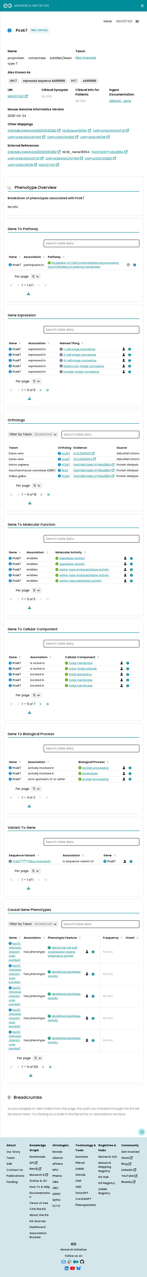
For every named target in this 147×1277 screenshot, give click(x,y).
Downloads (37, 1157)
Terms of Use (38, 1203)
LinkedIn (128, 1170)
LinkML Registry (104, 1191)
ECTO (56, 1206)
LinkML (79, 1169)
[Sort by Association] (43, 256)
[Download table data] (28, 293)
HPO (55, 1170)
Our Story (13, 1152)
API (33, 1163)
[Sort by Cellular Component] (97, 657)
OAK (78, 1181)
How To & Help (39, 1187)
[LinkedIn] (67, 1268)
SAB (9, 1164)
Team (11, 1158)
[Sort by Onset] (137, 937)
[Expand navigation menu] (142, 5)
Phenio (57, 1176)
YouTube (129, 1176)
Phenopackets (85, 1205)
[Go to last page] (47, 390)
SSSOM (80, 1175)
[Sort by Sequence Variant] (37, 855)
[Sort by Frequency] (121, 937)
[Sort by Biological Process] (107, 762)
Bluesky (128, 1182)
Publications (15, 1176)
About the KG (39, 1215)
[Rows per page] (35, 276)
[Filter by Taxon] (33, 434)
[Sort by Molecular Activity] (84, 552)
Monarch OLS (107, 1157)
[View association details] (133, 265)
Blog (126, 1164)
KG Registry (106, 1183)
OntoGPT (81, 1193)
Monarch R (38, 1175)
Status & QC (38, 1181)
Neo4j (35, 1169)
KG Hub (103, 1177)
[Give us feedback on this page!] (141, 1132)
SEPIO (56, 1200)
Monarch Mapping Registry (104, 1167)
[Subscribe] (63, 1262)
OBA (55, 1182)
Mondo (57, 1152)
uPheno (57, 1164)
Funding (12, 1182)
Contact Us (15, 1170)
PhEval (80, 1163)
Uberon (57, 1158)
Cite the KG (37, 1209)
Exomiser (81, 1157)
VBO (55, 1188)
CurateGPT (83, 1199)
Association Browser (38, 1235)
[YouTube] (72, 1268)
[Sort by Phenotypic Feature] (79, 937)
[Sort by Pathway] (63, 256)
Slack (126, 1158)
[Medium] (75, 1262)
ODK (78, 1187)
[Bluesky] (78, 1268)
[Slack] (69, 1262)
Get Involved (130, 1152)
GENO (56, 1194)
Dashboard (37, 1227)
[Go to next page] (39, 390)
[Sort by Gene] (19, 256)
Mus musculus (85, 57)
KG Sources (37, 1221)
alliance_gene (120, 101)
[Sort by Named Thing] (81, 343)
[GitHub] (82, 1262)
